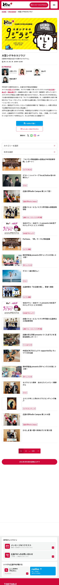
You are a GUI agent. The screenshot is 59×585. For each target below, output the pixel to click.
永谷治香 (52, 89)
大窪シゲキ (11, 89)
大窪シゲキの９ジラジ (25, 12)
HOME (4, 12)
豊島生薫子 (11, 92)
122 (33, 451)
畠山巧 (4, 92)
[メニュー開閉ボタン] (54, 5)
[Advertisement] (29, 529)
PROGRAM (12, 12)
